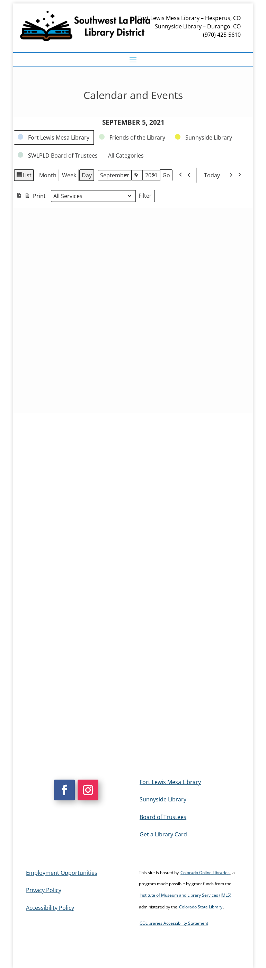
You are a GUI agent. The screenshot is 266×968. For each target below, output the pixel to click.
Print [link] (31, 197)
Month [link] (47, 175)
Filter (147, 196)
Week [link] (69, 175)
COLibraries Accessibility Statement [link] (174, 923)
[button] (133, 59)
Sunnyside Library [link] (163, 799)
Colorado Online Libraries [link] (205, 873)
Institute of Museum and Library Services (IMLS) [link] (185, 895)
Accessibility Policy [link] (50, 908)
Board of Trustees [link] (163, 817)
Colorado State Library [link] (200, 907)
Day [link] (87, 175)
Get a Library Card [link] (163, 834)
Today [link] (210, 175)
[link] (54, 137)
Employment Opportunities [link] (61, 873)
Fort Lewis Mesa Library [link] (170, 782)
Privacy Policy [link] (43, 890)
